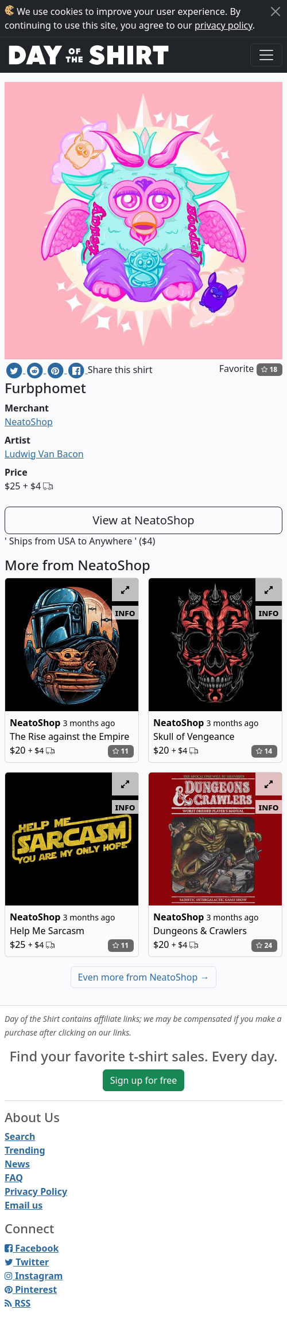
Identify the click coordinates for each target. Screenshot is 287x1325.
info (125, 612)
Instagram (34, 1275)
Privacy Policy (36, 1191)
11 (121, 751)
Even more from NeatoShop (144, 977)
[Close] (275, 11)
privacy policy (224, 25)
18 (269, 369)
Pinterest (31, 1289)
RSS (17, 1303)
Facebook (32, 1248)
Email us (23, 1205)
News (17, 1164)
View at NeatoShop (143, 520)
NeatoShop (29, 421)
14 (264, 751)
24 (264, 945)
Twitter (27, 1262)
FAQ (14, 1177)
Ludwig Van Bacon (44, 454)
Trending (25, 1150)
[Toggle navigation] (266, 55)
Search (20, 1136)
